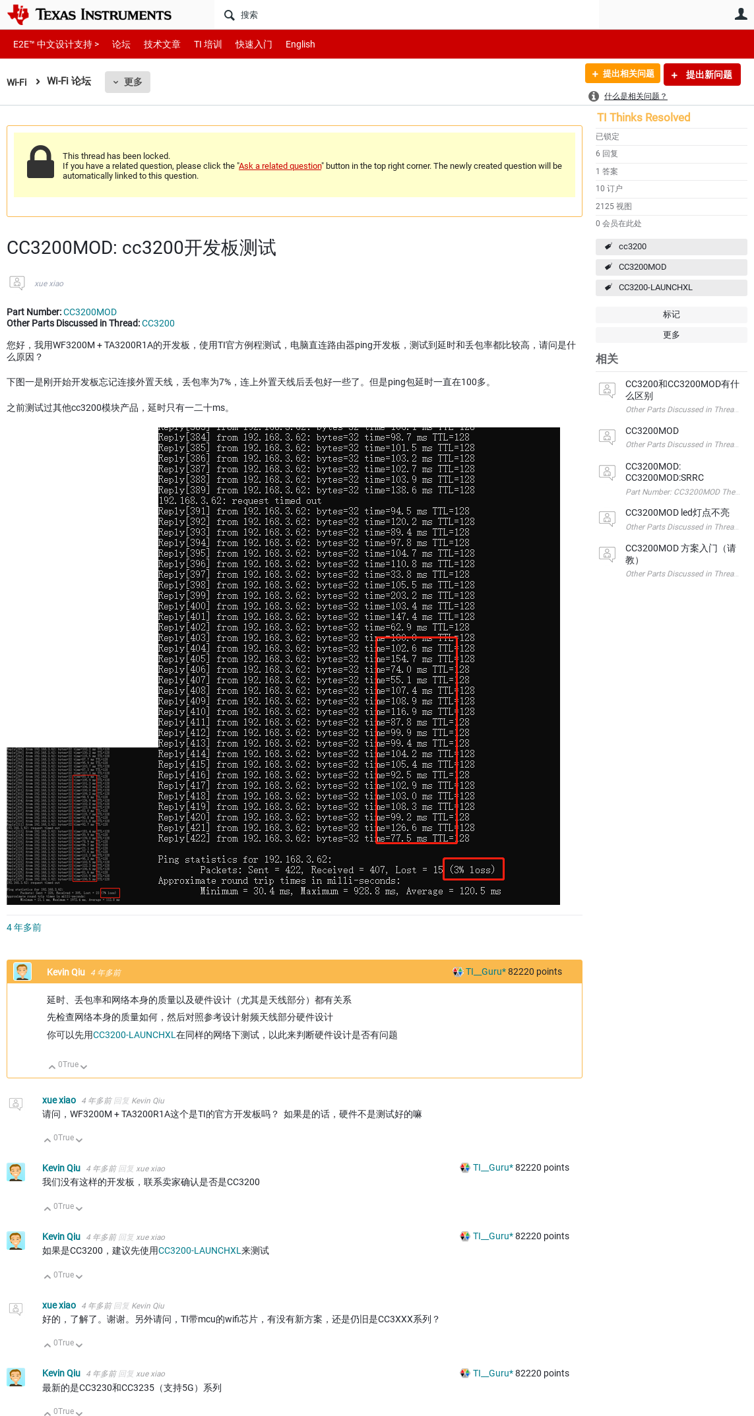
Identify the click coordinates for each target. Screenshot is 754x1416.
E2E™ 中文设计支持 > (52, 44)
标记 (671, 314)
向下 (84, 1068)
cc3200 (632, 246)
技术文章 (153, 44)
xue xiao (48, 283)
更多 (135, 82)
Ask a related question (280, 166)
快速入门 (241, 44)
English (284, 44)
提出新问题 (708, 74)
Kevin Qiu (67, 972)
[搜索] (406, 14)
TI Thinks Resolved (644, 117)
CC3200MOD (643, 267)
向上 (52, 1068)
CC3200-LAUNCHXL (656, 287)
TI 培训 (196, 44)
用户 (740, 13)
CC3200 (158, 323)
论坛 (114, 44)
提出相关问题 (624, 74)
